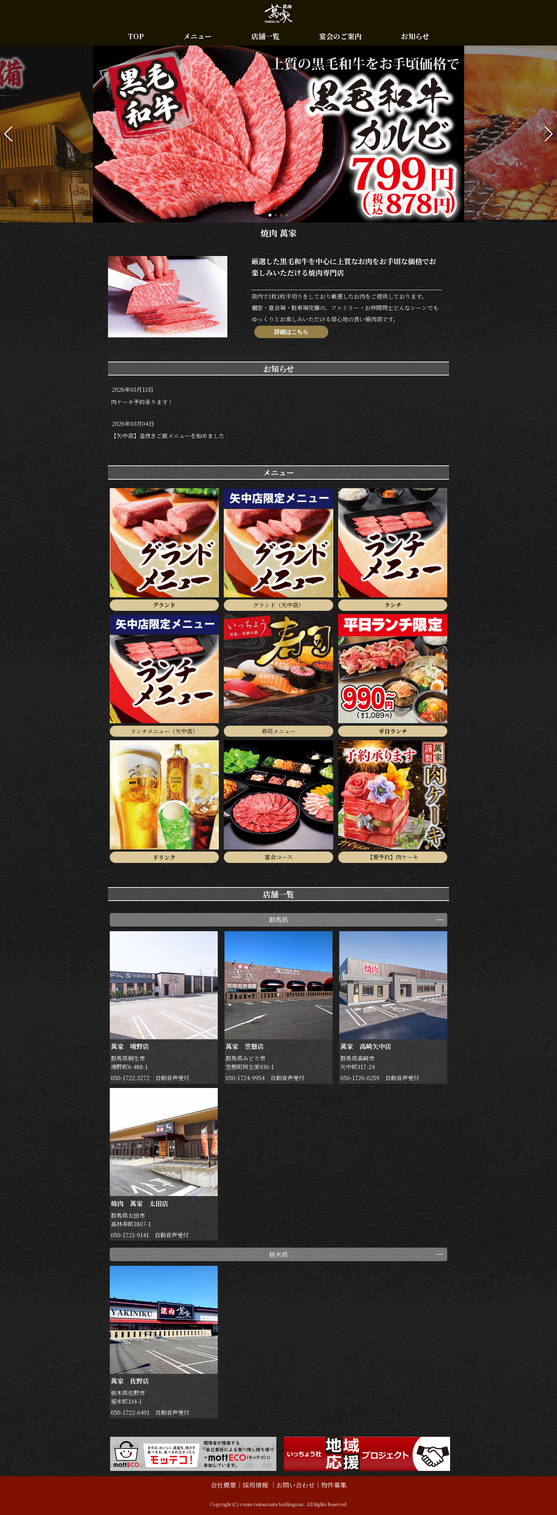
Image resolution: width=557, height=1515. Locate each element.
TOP (136, 36)
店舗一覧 (265, 36)
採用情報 (256, 1484)
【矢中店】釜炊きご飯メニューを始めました (168, 436)
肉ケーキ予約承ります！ (142, 402)
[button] (8, 134)
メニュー (197, 36)
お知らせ (415, 36)
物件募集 (334, 1484)
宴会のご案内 (340, 36)
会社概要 (223, 1484)
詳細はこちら (291, 332)
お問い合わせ (295, 1484)
